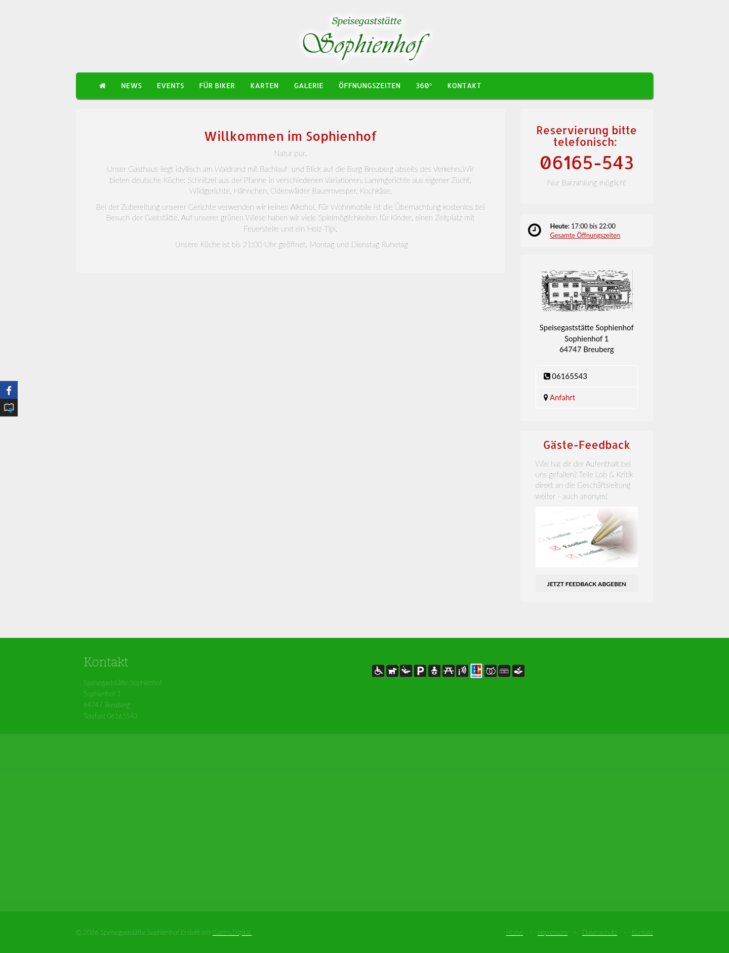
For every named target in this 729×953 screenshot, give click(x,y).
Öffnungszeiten (370, 85)
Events (170, 85)
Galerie (308, 85)
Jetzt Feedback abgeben (586, 584)
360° (424, 85)
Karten (264, 85)
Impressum (553, 932)
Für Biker (217, 85)
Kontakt (464, 85)
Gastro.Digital (231, 932)
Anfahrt (562, 397)
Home (514, 932)
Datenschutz (599, 932)
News (131, 85)
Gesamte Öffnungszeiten (585, 235)
